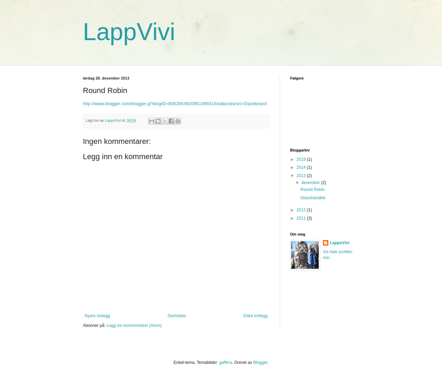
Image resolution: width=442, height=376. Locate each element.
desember (311, 182)
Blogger (260, 362)
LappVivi (129, 31)
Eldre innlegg (255, 315)
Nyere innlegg (97, 315)
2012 (302, 210)
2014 (302, 167)
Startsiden (176, 315)
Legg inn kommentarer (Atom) (134, 325)
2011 (302, 218)
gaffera (225, 362)
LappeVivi (339, 242)
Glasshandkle (313, 197)
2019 (302, 159)
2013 (302, 175)
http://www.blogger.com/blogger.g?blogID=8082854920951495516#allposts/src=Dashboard (175, 103)
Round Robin (312, 189)
